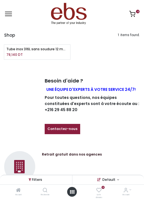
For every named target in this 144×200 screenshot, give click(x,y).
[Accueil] (18, 191)
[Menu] (8, 14)
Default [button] (109, 179)
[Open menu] (72, 192)
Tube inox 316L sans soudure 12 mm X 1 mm (37, 49)
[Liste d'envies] (99, 191)
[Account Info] (125, 191)
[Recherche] (45, 191)
